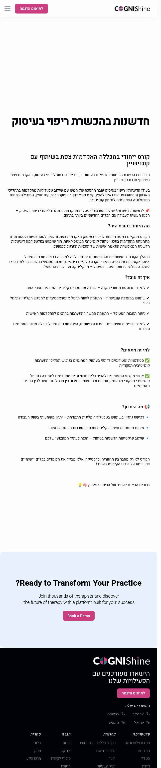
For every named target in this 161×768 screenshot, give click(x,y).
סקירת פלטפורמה (137, 743)
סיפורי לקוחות (60, 758)
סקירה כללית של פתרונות (98, 743)
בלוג (38, 743)
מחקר (37, 750)
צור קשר (64, 750)
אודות (66, 743)
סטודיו (145, 758)
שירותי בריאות (106, 750)
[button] (7, 9)
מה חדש (144, 750)
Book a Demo (78, 616)
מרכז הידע (33, 758)
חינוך (112, 758)
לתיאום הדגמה (31, 8)
